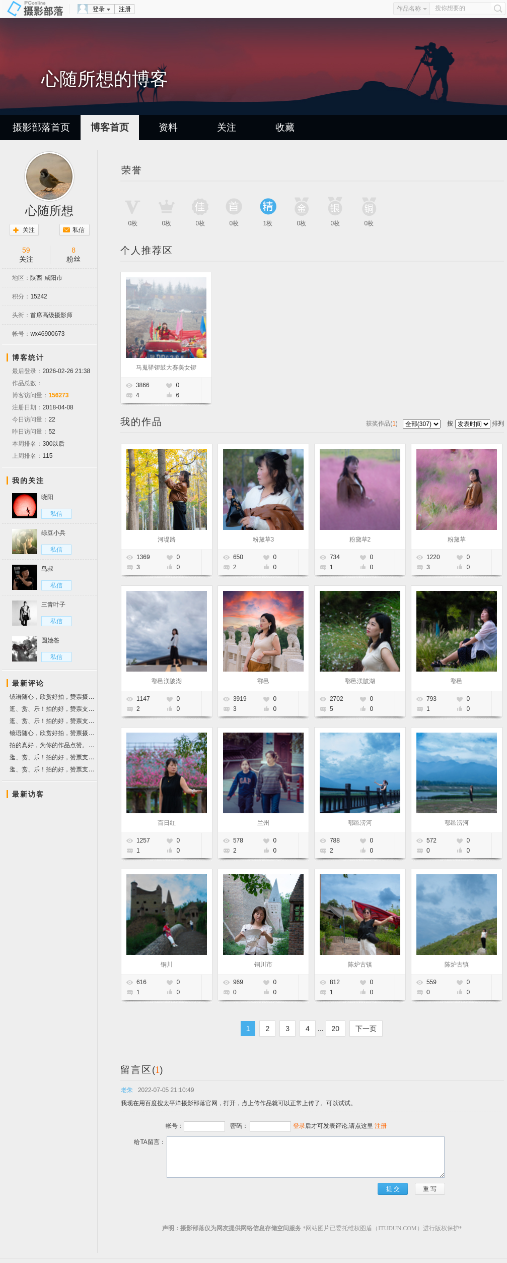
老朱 (127, 1090)
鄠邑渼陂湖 (167, 681)
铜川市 (263, 964)
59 (26, 250)
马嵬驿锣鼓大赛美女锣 (166, 367)
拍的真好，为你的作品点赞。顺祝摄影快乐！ (53, 745)
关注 (226, 127)
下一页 (366, 1029)
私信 (79, 229)
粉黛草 (457, 539)
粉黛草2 (360, 539)
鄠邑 (263, 681)
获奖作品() (382, 423)
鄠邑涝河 (360, 822)
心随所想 (49, 210)
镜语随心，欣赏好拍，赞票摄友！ (53, 698)
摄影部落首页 (41, 127)
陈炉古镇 (360, 964)
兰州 (263, 822)
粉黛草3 (263, 539)
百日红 (167, 822)
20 (336, 1029)
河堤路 (167, 539)
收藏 (285, 127)
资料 (168, 127)
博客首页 (110, 127)
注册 (125, 9)
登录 (99, 9)
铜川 (167, 964)
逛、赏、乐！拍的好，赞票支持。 (53, 708)
